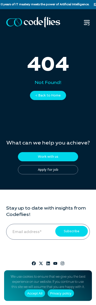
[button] (87, 23)
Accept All (34, 293)
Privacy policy (60, 293)
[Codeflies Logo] (33, 22)
